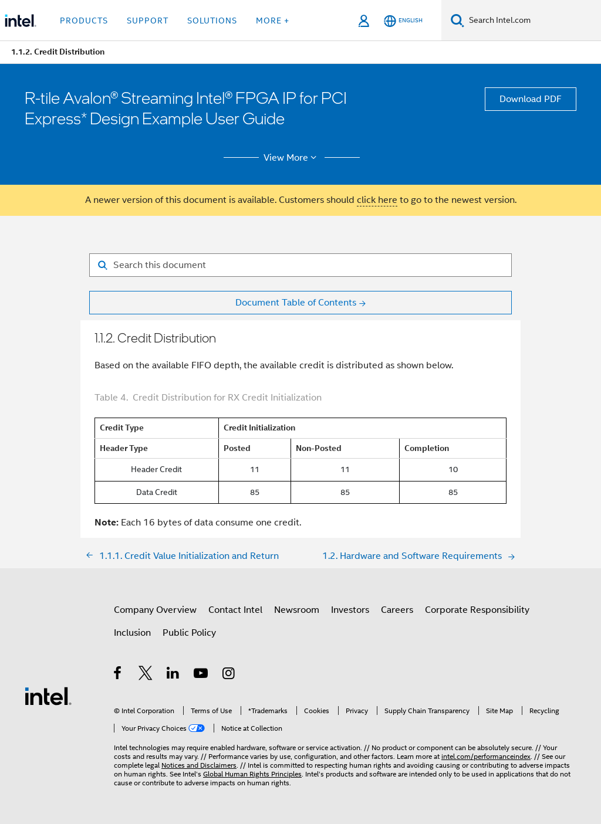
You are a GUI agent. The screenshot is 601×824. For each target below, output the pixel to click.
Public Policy (189, 633)
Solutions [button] (212, 20)
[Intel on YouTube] (202, 675)
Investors (350, 610)
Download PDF (530, 99)
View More (292, 158)
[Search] (457, 20)
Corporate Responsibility (477, 610)
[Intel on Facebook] (118, 675)
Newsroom (296, 610)
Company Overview (155, 610)
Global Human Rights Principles (252, 773)
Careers (397, 610)
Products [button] (84, 20)
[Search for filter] (300, 265)
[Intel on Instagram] (229, 675)
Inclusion (132, 633)
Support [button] (147, 20)
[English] (403, 21)
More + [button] (272, 20)
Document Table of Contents (295, 302)
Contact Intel (235, 610)
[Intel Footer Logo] (48, 695)
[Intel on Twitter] (146, 675)
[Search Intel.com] (532, 20)
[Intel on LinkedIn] (173, 675)
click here (377, 200)
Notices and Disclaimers (199, 765)
